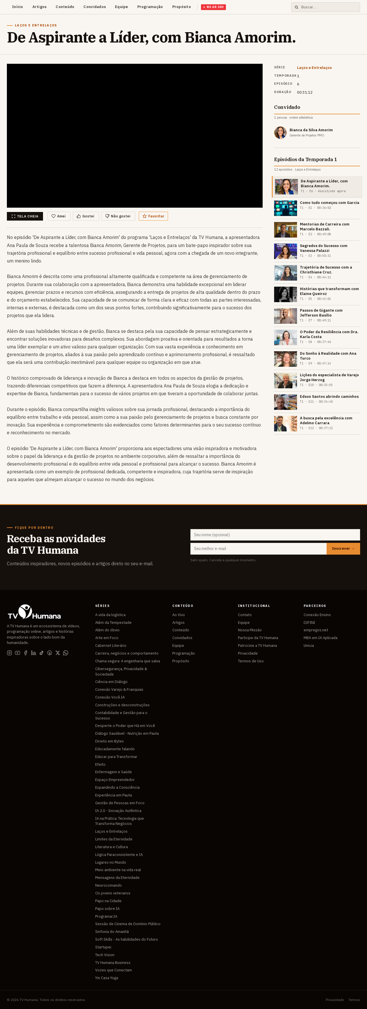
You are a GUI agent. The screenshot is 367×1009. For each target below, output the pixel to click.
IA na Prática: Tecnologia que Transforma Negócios (119, 821)
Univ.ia (309, 645)
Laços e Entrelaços (314, 67)
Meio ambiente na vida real (118, 869)
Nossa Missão (250, 630)
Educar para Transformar (116, 756)
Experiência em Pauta (113, 795)
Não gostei (117, 216)
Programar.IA (106, 916)
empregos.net (316, 630)
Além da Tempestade (113, 622)
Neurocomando (108, 885)
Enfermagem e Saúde (113, 771)
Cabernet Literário (110, 645)
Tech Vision (104, 954)
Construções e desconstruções (122, 705)
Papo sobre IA (107, 908)
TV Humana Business (112, 962)
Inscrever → (343, 548)
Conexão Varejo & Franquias (119, 689)
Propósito (181, 6)
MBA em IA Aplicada (320, 637)
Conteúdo (65, 6)
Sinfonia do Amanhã (112, 931)
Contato (245, 614)
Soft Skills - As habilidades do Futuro (126, 939)
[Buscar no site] (329, 7)
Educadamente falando (115, 748)
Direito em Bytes (109, 741)
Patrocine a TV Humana (257, 645)
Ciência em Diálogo (111, 681)
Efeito (100, 764)
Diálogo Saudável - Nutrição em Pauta (127, 733)
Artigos (39, 6)
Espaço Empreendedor (115, 779)
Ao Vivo (178, 614)
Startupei (103, 947)
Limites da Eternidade (113, 839)
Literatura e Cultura (111, 846)
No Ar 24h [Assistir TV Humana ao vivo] (213, 7)
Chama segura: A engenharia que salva (127, 661)
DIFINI (309, 622)
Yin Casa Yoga (106, 977)
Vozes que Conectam (113, 970)
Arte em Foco (106, 637)
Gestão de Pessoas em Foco (120, 802)
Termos (354, 1000)
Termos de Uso (251, 661)
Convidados (94, 6)
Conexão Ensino (317, 614)
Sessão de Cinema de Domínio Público (128, 923)
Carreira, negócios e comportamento (127, 653)
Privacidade (248, 653)
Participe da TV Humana (258, 637)
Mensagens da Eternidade (117, 877)
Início (17, 6)
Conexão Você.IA (110, 697)
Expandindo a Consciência (117, 787)
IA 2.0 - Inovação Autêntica (118, 810)
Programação (150, 6)
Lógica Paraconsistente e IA (119, 854)
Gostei (85, 216)
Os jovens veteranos (112, 893)
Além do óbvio (107, 630)
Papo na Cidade (108, 900)
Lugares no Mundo (110, 862)
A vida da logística (110, 614)
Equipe (121, 6)
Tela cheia (24, 216)
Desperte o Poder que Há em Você (125, 725)
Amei (58, 216)
